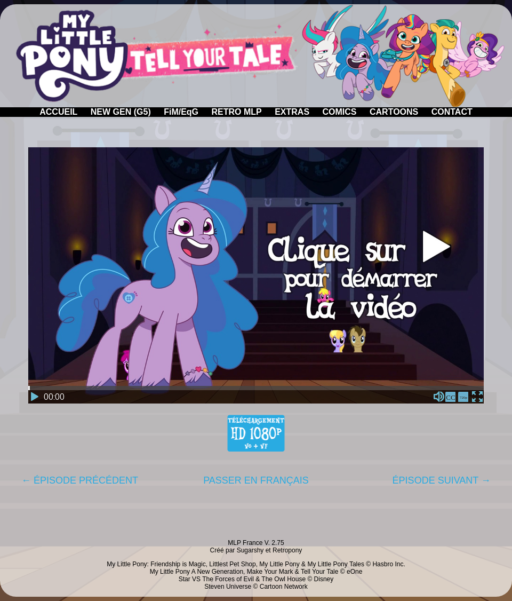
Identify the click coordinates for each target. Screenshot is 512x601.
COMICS (340, 111)
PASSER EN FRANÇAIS (256, 480)
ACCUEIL (58, 111)
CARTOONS (394, 111)
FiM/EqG (181, 111)
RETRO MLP (237, 111)
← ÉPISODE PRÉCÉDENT (79, 480)
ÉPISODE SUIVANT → (442, 480)
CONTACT (452, 111)
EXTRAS (292, 111)
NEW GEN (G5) (121, 111)
